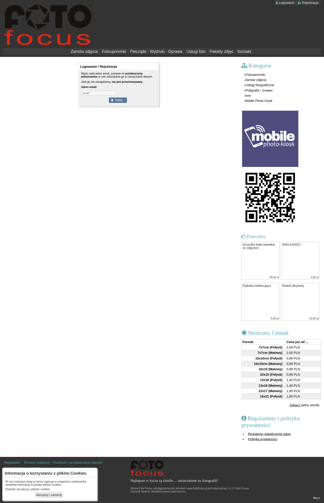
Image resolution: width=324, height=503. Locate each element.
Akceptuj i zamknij (49, 495)
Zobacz (295, 405)
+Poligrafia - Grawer (258, 90)
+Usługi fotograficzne (259, 85)
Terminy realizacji (37, 462)
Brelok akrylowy (293, 285)
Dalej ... (118, 100)
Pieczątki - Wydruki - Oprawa (156, 51)
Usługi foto (195, 51)
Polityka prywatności (262, 439)
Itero (316, 498)
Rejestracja (308, 2)
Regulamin (12, 462)
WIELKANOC (291, 244)
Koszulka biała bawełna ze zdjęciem (259, 246)
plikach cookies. (40, 489)
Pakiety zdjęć (221, 51)
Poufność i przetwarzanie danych (77, 462)
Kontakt (244, 51)
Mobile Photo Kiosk (258, 101)
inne (247, 95)
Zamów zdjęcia (84, 51)
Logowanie (285, 2)
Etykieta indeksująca (257, 285)
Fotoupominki (114, 51)
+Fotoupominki (254, 74)
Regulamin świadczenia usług (269, 434)
